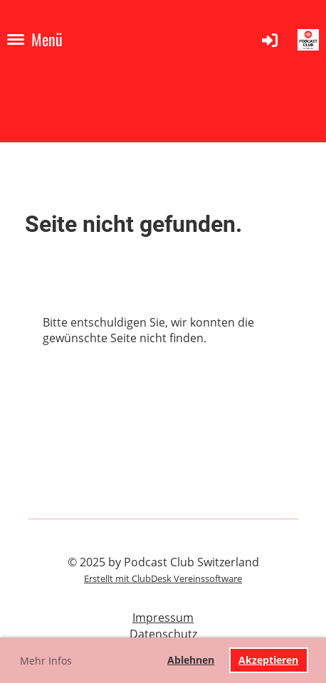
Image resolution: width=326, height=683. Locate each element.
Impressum (163, 617)
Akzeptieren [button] (268, 660)
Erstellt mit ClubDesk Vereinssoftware (163, 578)
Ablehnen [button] (190, 660)
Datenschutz (163, 634)
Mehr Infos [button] (46, 660)
